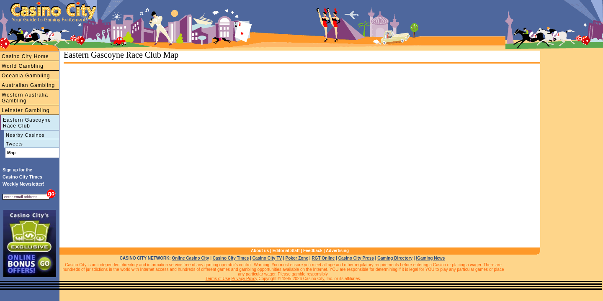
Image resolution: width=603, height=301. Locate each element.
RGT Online (323, 258)
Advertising (337, 250)
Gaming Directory (394, 258)
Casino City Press (356, 258)
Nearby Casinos (25, 135)
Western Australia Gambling (25, 98)
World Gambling (23, 66)
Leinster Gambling (25, 110)
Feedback (312, 250)
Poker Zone (297, 258)
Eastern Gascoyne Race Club (27, 123)
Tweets (14, 143)
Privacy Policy (244, 278)
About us (260, 250)
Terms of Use (218, 278)
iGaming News (430, 258)
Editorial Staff (286, 250)
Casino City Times (231, 258)
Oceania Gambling (26, 76)
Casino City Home (25, 56)
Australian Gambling (28, 85)
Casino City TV (267, 258)
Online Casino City (190, 258)
